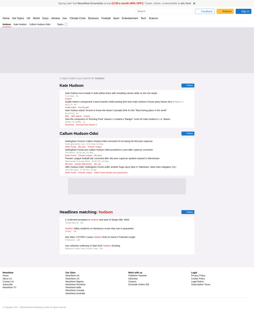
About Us (7, 270)
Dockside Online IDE (138, 276)
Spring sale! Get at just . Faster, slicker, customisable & (124, 3)
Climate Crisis (76, 18)
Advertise (133, 270)
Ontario (87, 116)
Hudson (7, 24)
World (36, 18)
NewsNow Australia (75, 284)
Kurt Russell (83, 108)
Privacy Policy (198, 267)
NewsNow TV (9, 278)
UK (28, 18)
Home (6, 18)
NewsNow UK (72, 267)
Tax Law (98, 164)
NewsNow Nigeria (74, 273)
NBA (67, 116)
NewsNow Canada (74, 281)
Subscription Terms (201, 276)
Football (104, 18)
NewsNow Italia (73, 278)
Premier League (95, 147)
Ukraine (54, 18)
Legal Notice (197, 273)
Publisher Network (137, 267)
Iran (63, 18)
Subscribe (8, 276)
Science (151, 18)
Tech (141, 18)
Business (92, 18)
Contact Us (8, 273)
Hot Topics (18, 18)
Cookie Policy (198, 270)
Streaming (69, 125)
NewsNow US (72, 270)
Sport (115, 18)
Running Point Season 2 (87, 125)
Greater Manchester (84, 164)
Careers (132, 273)
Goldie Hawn (70, 108)
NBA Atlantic (76, 116)
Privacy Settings (199, 278)
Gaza (45, 18)
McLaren (83, 147)
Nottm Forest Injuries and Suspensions (112, 173)
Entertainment (128, 18)
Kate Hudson (20, 24)
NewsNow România (75, 276)
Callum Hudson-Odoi (39, 24)
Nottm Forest (71, 147)
